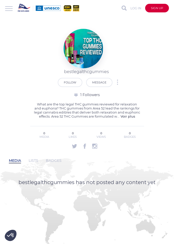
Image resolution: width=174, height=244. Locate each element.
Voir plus (128, 116)
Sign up (157, 8)
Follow (70, 82)
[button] (11, 235)
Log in (135, 8)
